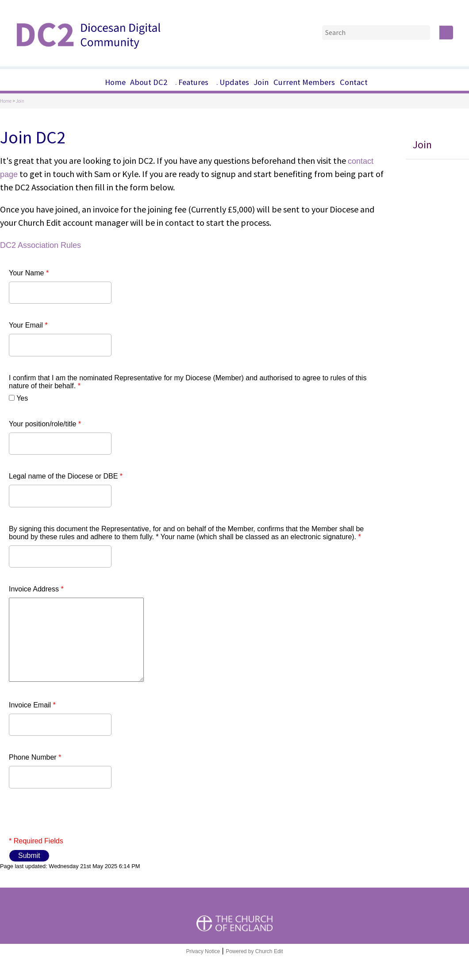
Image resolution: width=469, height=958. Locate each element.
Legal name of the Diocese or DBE (66, 476)
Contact (354, 82)
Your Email (28, 325)
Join (261, 82)
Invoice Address (36, 589)
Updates (234, 82)
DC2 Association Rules (40, 245)
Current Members (304, 82)
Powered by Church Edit (254, 951)
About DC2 (148, 82)
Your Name (29, 273)
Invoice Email (32, 705)
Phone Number (35, 757)
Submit (29, 855)
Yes (22, 398)
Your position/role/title (45, 424)
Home (115, 82)
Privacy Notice (203, 951)
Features (193, 82)
